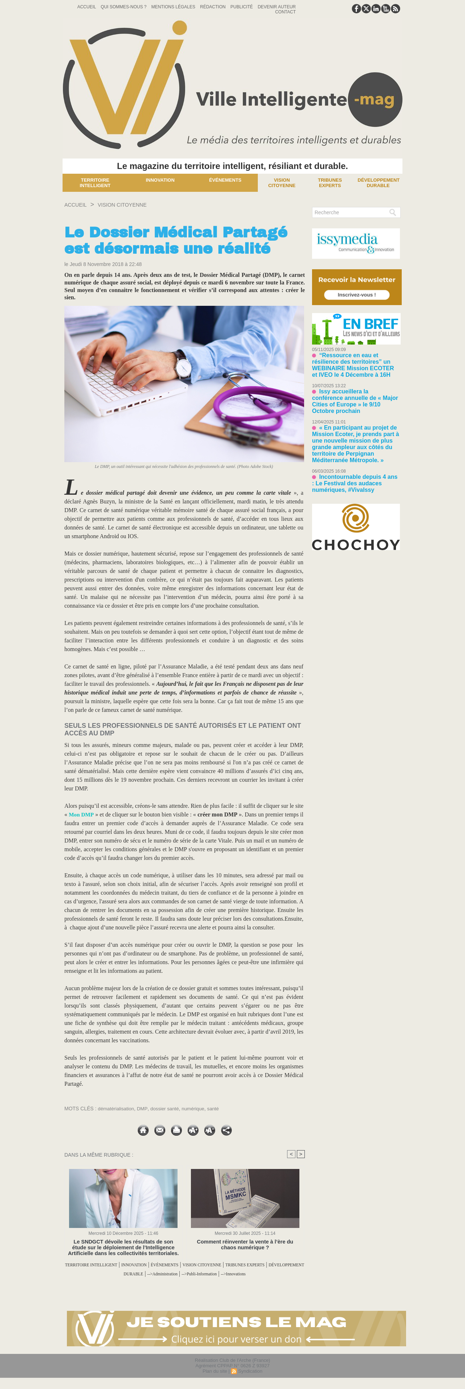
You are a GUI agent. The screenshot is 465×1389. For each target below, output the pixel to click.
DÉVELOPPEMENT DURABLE (163, 1273)
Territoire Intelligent (95, 182)
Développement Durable (379, 182)
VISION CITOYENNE (134, 204)
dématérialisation (117, 1108)
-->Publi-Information (276, 1273)
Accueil (87, 6)
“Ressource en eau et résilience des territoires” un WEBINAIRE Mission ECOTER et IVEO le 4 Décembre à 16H (356, 360)
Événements (225, 180)
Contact (285, 11)
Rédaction (213, 6)
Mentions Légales (174, 6)
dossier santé (167, 1108)
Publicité (242, 6)
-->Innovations (184, 1282)
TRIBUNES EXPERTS (92, 1273)
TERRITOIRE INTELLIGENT (113, 1265)
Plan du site (214, 1379)
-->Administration (227, 1273)
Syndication (250, 1379)
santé (218, 1108)
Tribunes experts (330, 182)
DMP (144, 1108)
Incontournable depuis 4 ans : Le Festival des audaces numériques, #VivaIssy (352, 450)
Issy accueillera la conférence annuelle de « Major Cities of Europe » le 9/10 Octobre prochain (354, 387)
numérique (197, 1108)
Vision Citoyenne (282, 182)
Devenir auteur (277, 6)
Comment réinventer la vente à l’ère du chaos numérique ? (245, 1244)
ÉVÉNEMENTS (212, 1265)
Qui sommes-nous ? (124, 6)
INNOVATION (171, 1265)
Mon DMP (82, 814)
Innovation (160, 180)
